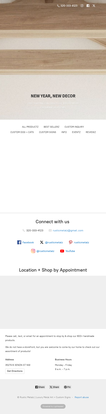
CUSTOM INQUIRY (74, 126)
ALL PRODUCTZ (30, 126)
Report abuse (82, 397)
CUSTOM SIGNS (47, 132)
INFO (64, 132)
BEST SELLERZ (51, 126)
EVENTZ (76, 132)
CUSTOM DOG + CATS (22, 132)
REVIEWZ (91, 132)
